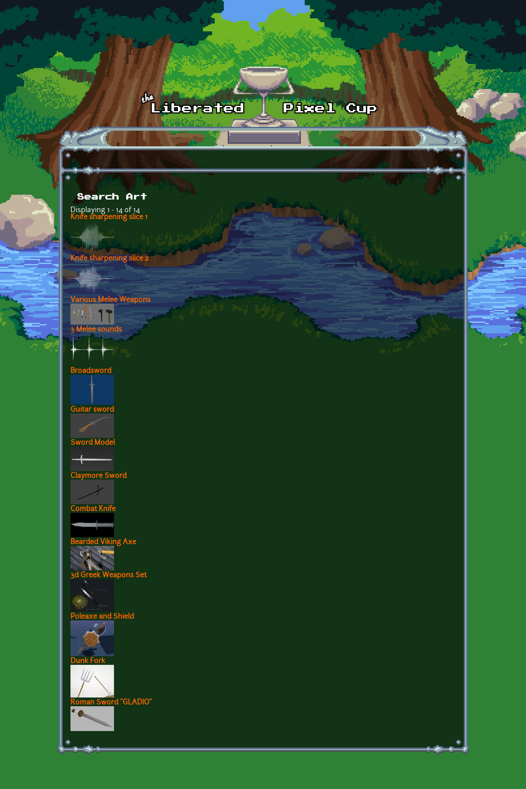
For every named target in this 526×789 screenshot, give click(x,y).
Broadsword (90, 371)
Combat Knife (93, 509)
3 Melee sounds (96, 329)
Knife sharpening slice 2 (109, 258)
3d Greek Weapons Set (108, 575)
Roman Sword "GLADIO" (111, 702)
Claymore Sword (98, 476)
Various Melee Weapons (110, 300)
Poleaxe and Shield (102, 616)
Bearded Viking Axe (103, 542)
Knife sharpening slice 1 (108, 217)
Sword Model (92, 443)
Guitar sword (92, 409)
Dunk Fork (87, 661)
